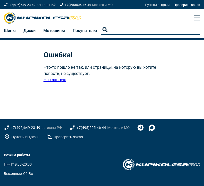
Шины (10, 30)
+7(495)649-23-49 (22, 5)
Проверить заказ (187, 5)
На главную (55, 79)
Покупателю (85, 30)
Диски (29, 30)
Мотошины (54, 30)
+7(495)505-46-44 (78, 5)
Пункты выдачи (157, 5)
